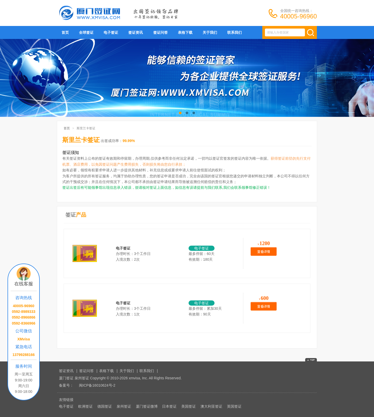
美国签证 (188, 406)
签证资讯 (135, 32)
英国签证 (234, 406)
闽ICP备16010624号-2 (97, 385)
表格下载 (185, 32)
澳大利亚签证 (211, 406)
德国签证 (104, 406)
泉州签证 (124, 406)
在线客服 (23, 283)
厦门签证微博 (147, 406)
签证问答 (160, 32)
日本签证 (169, 406)
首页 (65, 32)
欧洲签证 (85, 406)
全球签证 (86, 32)
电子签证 (111, 32)
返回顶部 (311, 359)
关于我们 (210, 32)
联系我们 (234, 32)
